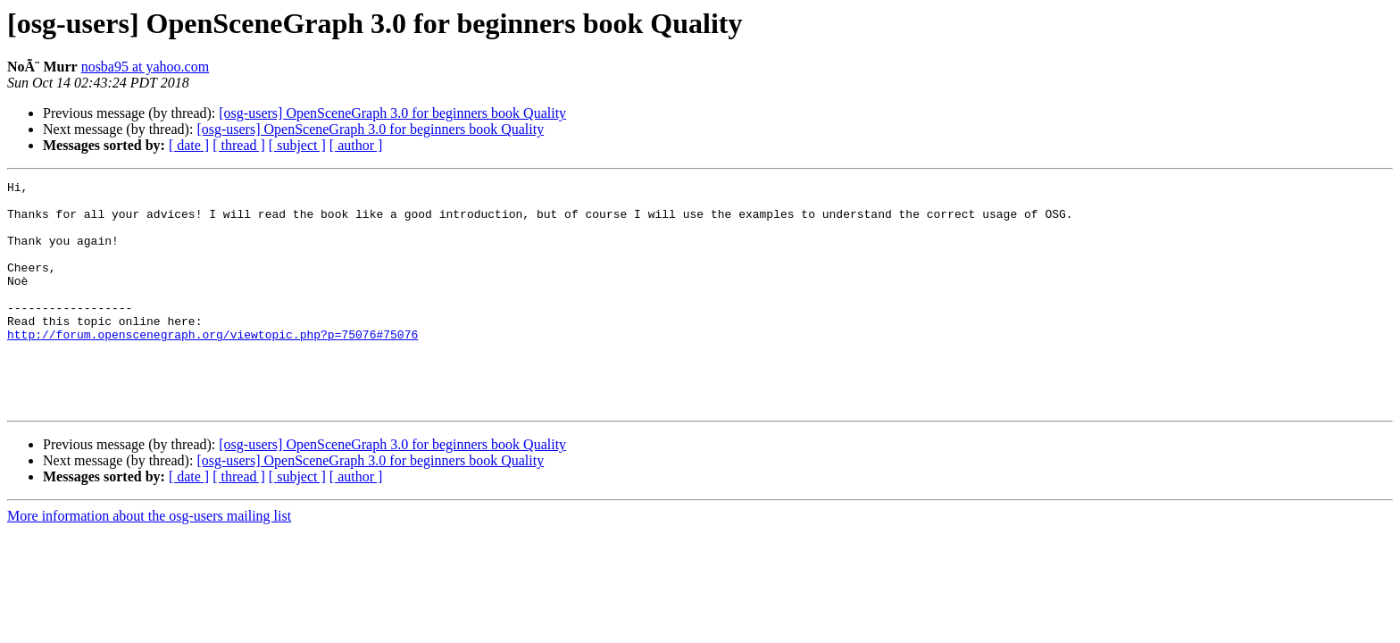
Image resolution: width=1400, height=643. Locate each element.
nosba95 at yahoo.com (145, 66)
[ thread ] (238, 145)
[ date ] (189, 145)
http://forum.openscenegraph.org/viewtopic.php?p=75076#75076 (212, 366)
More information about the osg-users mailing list (149, 561)
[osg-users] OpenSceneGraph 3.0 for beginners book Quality (392, 113)
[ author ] (356, 145)
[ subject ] (297, 145)
